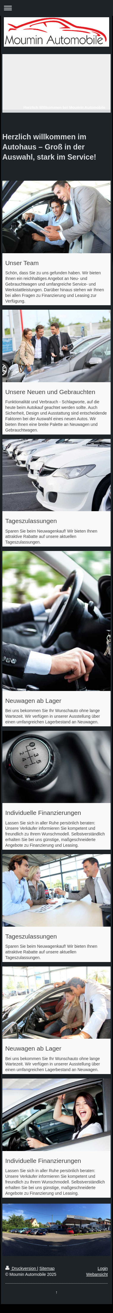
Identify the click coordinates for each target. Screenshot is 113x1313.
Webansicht (97, 1274)
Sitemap (47, 1268)
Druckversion (21, 1268)
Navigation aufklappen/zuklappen (56, 7)
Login (103, 1268)
